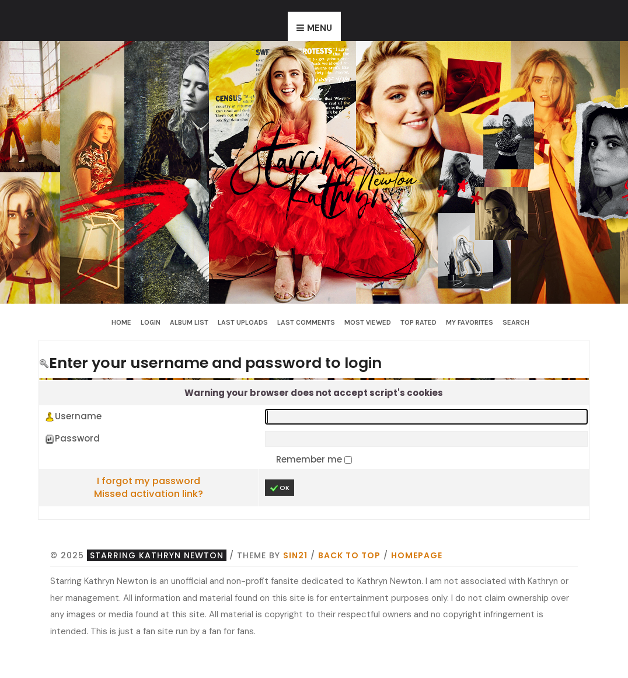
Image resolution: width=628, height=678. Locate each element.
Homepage (416, 555)
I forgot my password (148, 481)
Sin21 (295, 555)
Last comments (306, 322)
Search (516, 322)
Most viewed (367, 322)
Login (151, 322)
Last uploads (243, 322)
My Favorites (469, 322)
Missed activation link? (148, 493)
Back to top (349, 555)
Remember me (310, 459)
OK (279, 488)
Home (121, 322)
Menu (319, 28)
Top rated (418, 322)
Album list (189, 322)
